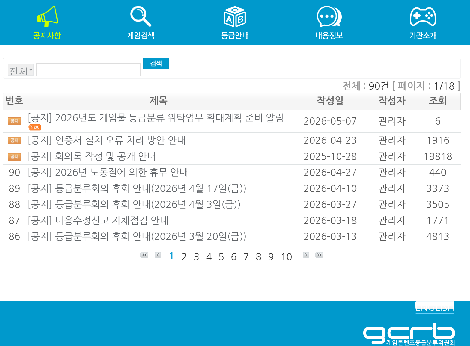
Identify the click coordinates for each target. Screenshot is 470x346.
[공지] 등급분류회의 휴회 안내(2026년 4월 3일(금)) (134, 204)
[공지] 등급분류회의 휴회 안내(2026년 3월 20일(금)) (137, 236)
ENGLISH (434, 307)
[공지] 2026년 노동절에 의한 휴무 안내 (107, 172)
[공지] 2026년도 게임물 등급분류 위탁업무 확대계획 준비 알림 (155, 118)
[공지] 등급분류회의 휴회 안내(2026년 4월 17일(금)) (137, 189)
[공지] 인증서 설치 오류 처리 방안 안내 (106, 140)
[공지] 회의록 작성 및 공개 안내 (91, 156)
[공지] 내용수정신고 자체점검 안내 (97, 221)
